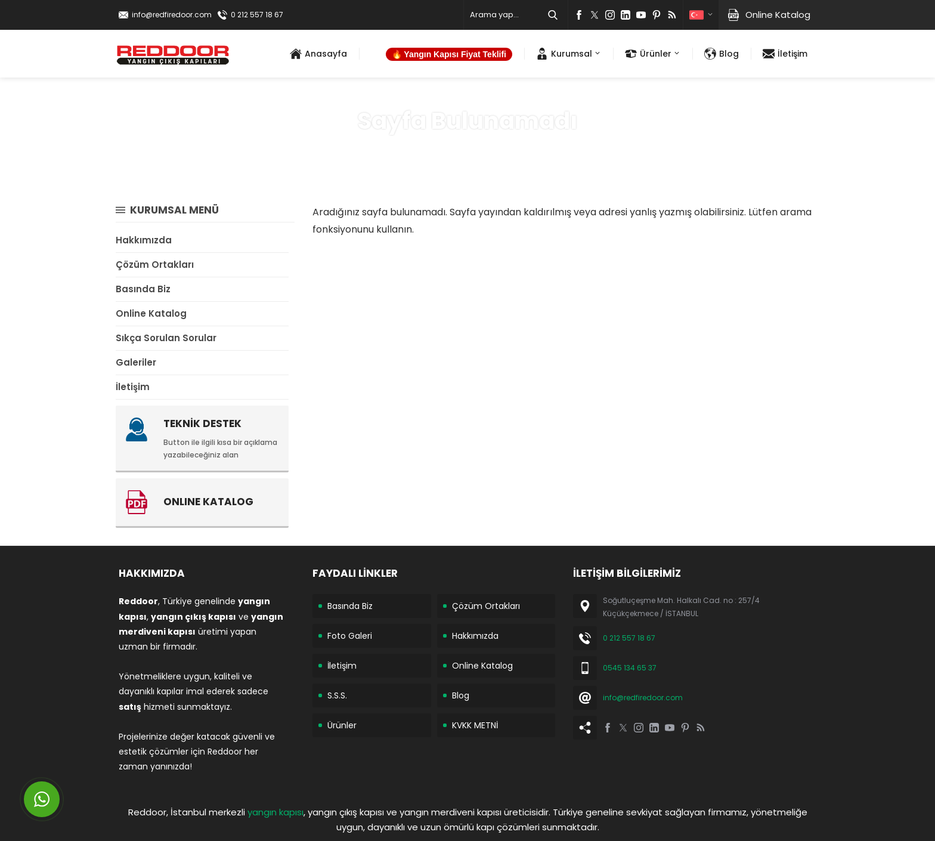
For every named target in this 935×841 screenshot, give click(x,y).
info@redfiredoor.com (172, 15)
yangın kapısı (275, 812)
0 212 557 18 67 (257, 15)
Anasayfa (425, 148)
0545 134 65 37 (630, 668)
